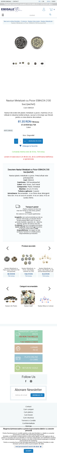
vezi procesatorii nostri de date (27, 447)
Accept (28, 451)
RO (40, 1)
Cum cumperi (29, 409)
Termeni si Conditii (29, 420)
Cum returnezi (28, 418)
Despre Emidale (6, 1)
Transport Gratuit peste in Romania (28, 336)
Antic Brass (8, 131)
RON (48, 1)
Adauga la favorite (28, 145)
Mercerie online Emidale (12, 21)
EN (44, 1)
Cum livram (28, 415)
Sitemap (28, 426)
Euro (53, 1)
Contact (16, 1)
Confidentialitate (28, 423)
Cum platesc (28, 412)
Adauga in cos (35, 141)
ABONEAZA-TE (37, 395)
